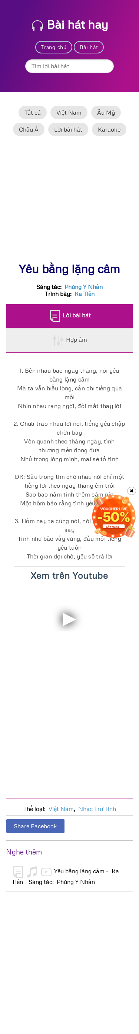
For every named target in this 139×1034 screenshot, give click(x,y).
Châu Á (29, 129)
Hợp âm (70, 340)
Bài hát (89, 47)
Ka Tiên (85, 293)
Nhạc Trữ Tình (97, 808)
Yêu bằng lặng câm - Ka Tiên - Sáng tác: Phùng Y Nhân (65, 875)
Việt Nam (69, 112)
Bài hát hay (70, 24)
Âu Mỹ (106, 112)
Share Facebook (35, 826)
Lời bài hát (68, 129)
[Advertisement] (69, 202)
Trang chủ (53, 47)
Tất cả (32, 112)
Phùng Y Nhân (83, 286)
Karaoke (109, 129)
